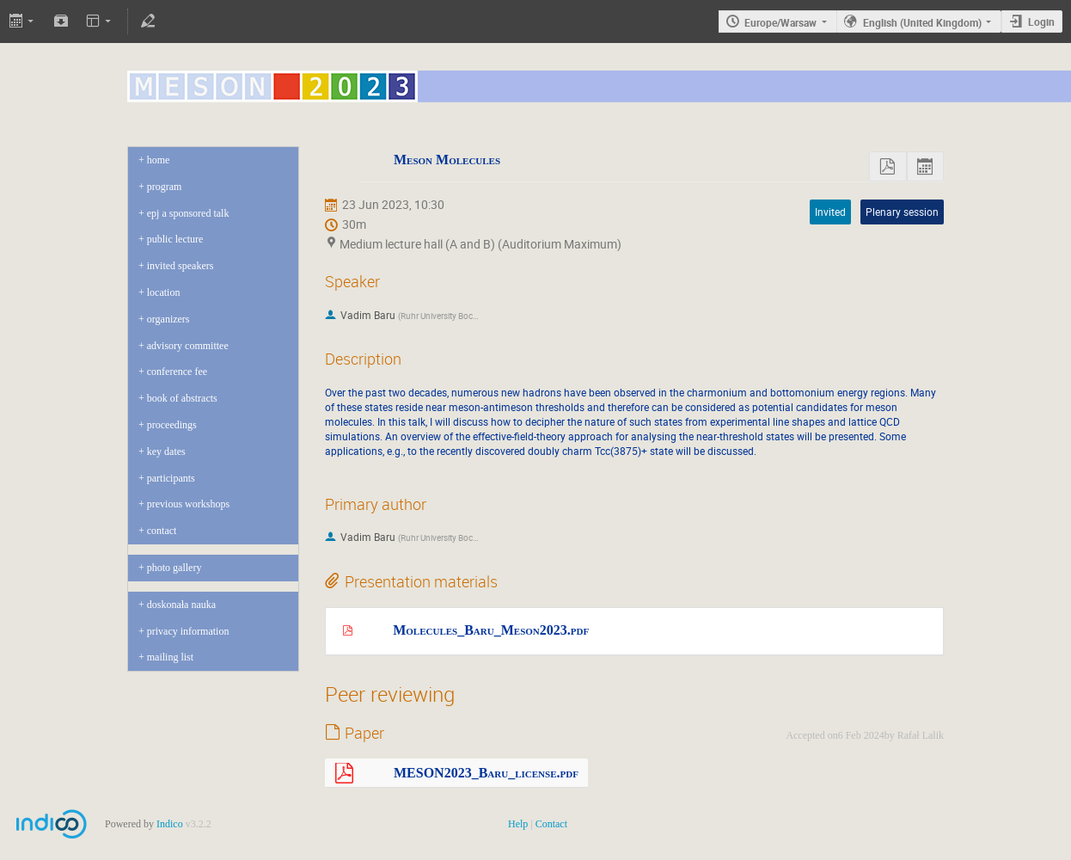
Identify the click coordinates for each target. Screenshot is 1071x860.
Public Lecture (175, 239)
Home (158, 160)
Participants (171, 478)
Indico (169, 824)
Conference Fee (177, 372)
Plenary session (902, 211)
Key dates (166, 451)
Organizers (168, 319)
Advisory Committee (188, 346)
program (164, 187)
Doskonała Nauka (181, 605)
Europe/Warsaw (780, 22)
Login (1041, 21)
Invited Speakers (180, 266)
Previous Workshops (188, 504)
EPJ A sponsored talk (188, 213)
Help (518, 824)
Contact (162, 531)
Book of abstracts (182, 398)
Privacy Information (188, 631)
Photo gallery (174, 568)
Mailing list (170, 657)
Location (164, 292)
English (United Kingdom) (922, 22)
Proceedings (172, 425)
